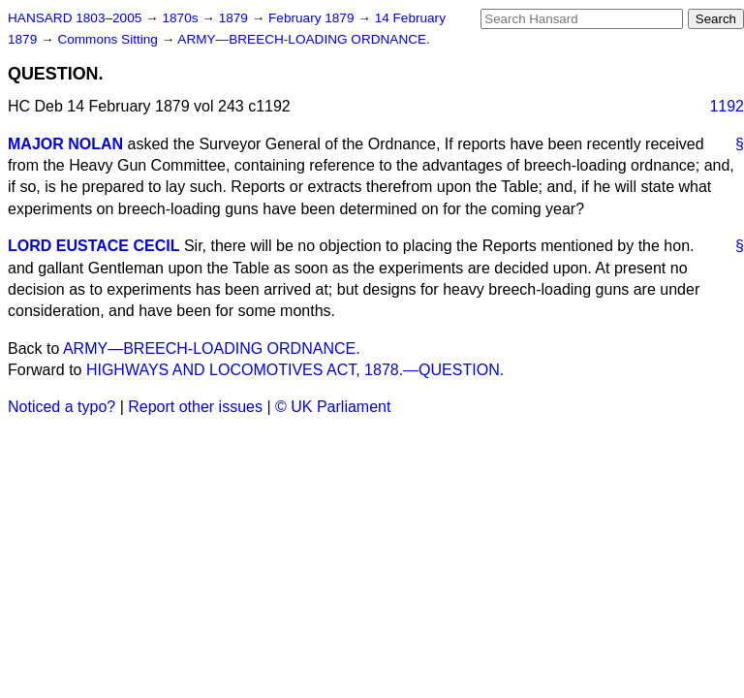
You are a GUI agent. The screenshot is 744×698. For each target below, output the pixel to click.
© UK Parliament (332, 406)
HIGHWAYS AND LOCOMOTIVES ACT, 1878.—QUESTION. (295, 370)
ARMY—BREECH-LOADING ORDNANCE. (303, 39)
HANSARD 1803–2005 (74, 18)
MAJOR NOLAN (65, 144)
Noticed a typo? (61, 406)
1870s (182, 18)
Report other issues (195, 406)
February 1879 (312, 18)
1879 (235, 18)
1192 (726, 106)
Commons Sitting (109, 39)
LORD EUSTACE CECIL (93, 246)
